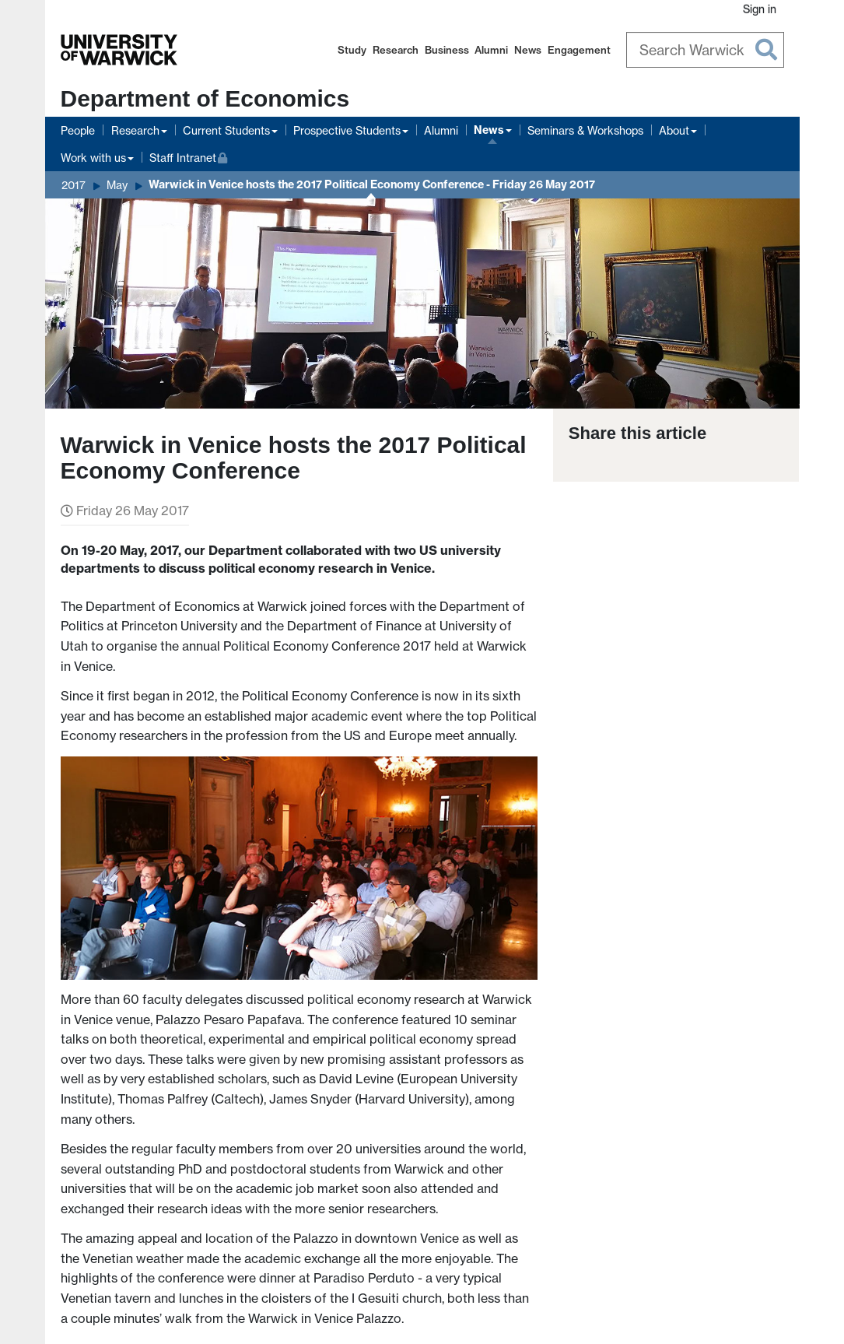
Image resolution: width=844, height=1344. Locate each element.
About (674, 130)
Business (447, 50)
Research (395, 50)
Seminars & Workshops (585, 130)
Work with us (93, 157)
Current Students (226, 130)
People (78, 130)
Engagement (579, 50)
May (117, 184)
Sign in (759, 9)
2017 (73, 184)
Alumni (491, 50)
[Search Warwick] (705, 50)
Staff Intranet (188, 156)
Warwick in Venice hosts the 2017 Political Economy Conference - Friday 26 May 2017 (372, 184)
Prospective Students (347, 130)
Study (352, 50)
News (527, 50)
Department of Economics (205, 98)
